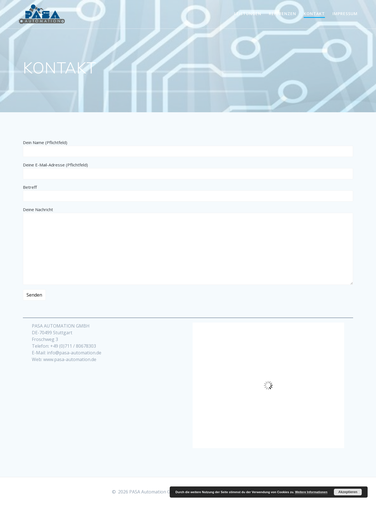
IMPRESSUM (345, 13)
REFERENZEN (282, 13)
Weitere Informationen (311, 492)
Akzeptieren (347, 492)
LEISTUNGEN (247, 13)
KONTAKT (314, 13)
